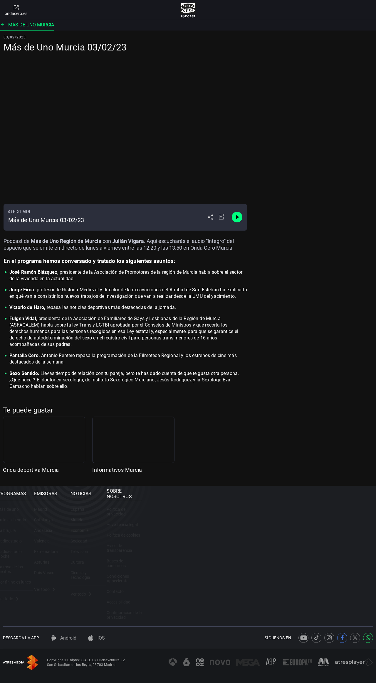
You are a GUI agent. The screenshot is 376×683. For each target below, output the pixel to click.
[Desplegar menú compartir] (210, 217)
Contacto (297, 581)
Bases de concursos (307, 559)
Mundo (200, 528)
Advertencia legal (304, 528)
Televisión (203, 559)
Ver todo (13, 597)
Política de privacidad (308, 517)
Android (63, 630)
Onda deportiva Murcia (31, 470)
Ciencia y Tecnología (212, 581)
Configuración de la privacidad (317, 602)
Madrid (104, 517)
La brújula (12, 538)
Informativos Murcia (117, 470)
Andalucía (107, 538)
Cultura (200, 570)
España (201, 517)
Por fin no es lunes (19, 581)
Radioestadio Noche (21, 559)
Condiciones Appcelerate (311, 570)
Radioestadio (15, 549)
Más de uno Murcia (27, 25)
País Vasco (108, 581)
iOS (96, 630)
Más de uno (13, 517)
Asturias (106, 570)
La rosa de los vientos (22, 570)
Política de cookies (306, 538)
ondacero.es (16, 10)
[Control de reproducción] (237, 217)
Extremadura (110, 559)
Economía (203, 538)
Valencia (106, 549)
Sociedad (202, 549)
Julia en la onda (17, 528)
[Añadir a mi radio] (221, 217)
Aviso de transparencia (310, 549)
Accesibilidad (301, 591)
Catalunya (107, 528)
